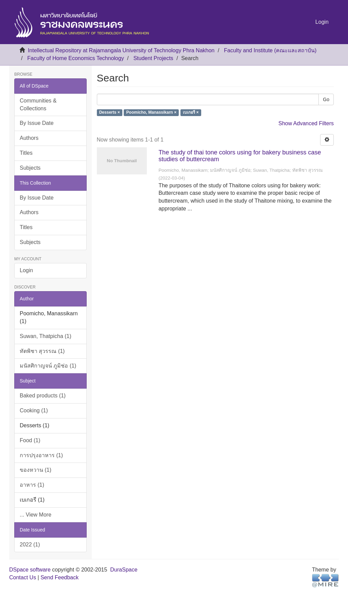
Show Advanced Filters (306, 123)
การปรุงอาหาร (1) (41, 455)
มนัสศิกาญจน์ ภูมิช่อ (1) (48, 366)
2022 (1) (30, 544)
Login (26, 270)
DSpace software (30, 570)
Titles (26, 153)
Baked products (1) (43, 395)
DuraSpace (123, 570)
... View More (35, 515)
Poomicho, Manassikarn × (151, 112)
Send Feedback (59, 577)
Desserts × (109, 112)
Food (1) (30, 440)
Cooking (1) (34, 410)
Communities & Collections (38, 104)
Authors (29, 138)
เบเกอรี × (190, 112)
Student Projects (153, 58)
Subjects (30, 168)
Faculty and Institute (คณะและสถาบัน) (270, 50)
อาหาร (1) (32, 485)
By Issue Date (37, 123)
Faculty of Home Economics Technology (75, 58)
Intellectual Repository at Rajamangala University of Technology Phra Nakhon (121, 50)
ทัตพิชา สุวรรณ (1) (42, 351)
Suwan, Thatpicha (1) (45, 336)
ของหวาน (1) (35, 470)
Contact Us (22, 577)
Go (326, 99)
